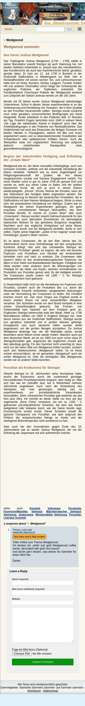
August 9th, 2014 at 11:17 (24, 532)
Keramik (35, 508)
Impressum (34, 697)
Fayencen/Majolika (16, 511)
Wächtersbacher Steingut (63, 511)
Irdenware (54, 508)
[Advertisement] (41, 472)
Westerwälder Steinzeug (51, 514)
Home (8, 29)
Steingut (36, 511)
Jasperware (25, 514)
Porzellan (75, 514)
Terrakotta (74, 508)
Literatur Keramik (15, 517)
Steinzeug (10, 514)
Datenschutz (50, 697)
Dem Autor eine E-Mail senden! (29, 537)
